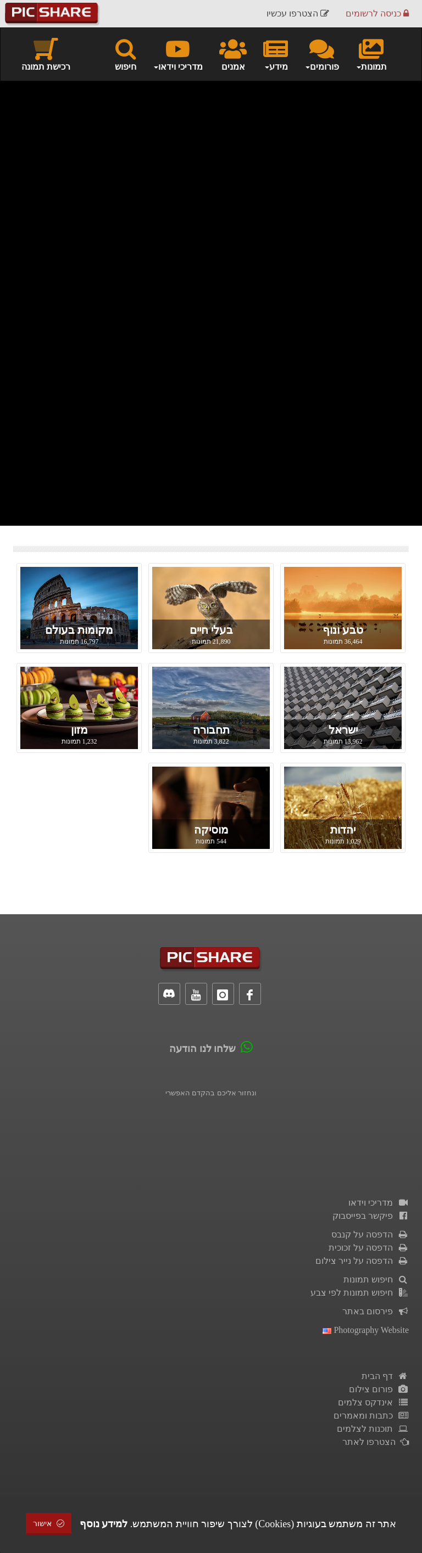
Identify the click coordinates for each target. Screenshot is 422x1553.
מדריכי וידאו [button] (178, 53)
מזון (79, 730)
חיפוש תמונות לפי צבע (359, 1292)
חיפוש (125, 53)
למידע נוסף (104, 1523)
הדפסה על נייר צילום (362, 1260)
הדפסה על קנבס (370, 1234)
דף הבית (385, 1376)
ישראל (343, 730)
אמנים (233, 53)
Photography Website (366, 1330)
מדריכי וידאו (378, 1202)
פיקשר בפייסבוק (370, 1215)
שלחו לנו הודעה (202, 1048)
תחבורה (211, 730)
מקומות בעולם (79, 630)
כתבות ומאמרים (371, 1415)
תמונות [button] (371, 53)
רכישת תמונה (45, 53)
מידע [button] (275, 53)
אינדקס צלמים (373, 1402)
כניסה (377, 13)
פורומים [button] (321, 53)
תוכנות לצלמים (373, 1428)
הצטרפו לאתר (375, 1442)
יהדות (343, 830)
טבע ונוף (343, 630)
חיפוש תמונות (376, 1279)
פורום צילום (379, 1389)
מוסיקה (211, 830)
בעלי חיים (211, 630)
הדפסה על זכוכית (369, 1247)
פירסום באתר (375, 1311)
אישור (49, 1524)
